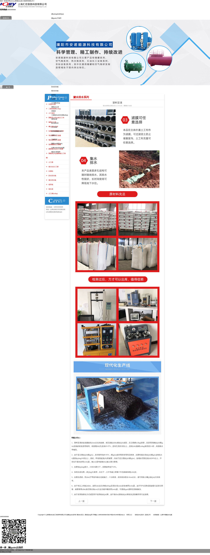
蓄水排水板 (55, 91)
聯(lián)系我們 (55, 152)
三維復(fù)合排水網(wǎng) (59, 115)
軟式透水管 (55, 123)
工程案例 (54, 139)
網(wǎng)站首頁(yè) (57, 14)
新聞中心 (54, 135)
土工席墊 (54, 127)
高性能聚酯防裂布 (57, 131)
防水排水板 (55, 87)
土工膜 (50, 162)
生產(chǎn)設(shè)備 (57, 148)
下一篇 (153, 501)
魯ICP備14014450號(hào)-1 (116, 515)
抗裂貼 (50, 171)
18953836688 (4, 516)
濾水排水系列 (81, 97)
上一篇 (81, 501)
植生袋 (53, 99)
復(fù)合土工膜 (53, 167)
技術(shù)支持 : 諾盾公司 (143, 515)
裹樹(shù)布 (55, 107)
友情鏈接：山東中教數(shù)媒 (162, 515)
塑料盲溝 (54, 119)
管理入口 (129, 515)
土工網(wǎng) (55, 103)
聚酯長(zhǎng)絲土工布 (56, 117)
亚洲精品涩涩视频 (5, 552)
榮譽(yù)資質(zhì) (56, 143)
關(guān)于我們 (56, 18)
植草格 (53, 95)
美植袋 (53, 111)
